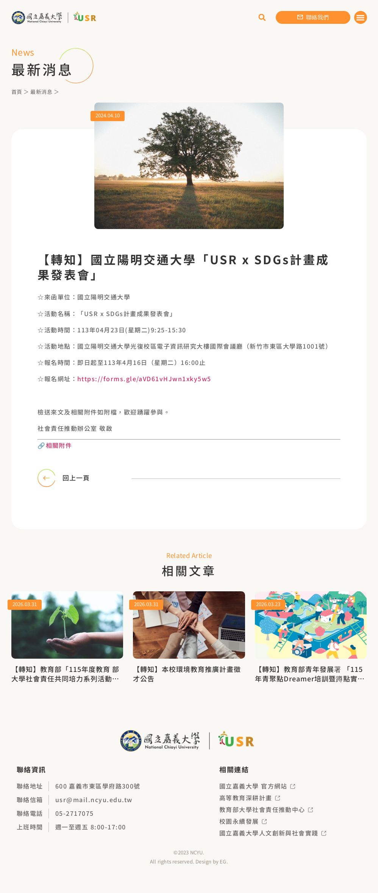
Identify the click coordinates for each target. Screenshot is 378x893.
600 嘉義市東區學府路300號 (98, 785)
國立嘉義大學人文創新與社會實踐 (272, 832)
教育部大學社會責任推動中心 (266, 809)
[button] (360, 17)
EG (223, 861)
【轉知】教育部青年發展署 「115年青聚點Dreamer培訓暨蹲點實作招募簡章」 (310, 677)
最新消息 (41, 91)
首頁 (16, 91)
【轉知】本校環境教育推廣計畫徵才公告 (187, 673)
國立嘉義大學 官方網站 (257, 785)
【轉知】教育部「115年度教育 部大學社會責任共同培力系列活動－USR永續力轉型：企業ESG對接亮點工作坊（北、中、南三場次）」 (65, 682)
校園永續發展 (243, 820)
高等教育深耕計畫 (249, 797)
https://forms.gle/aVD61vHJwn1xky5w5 (144, 378)
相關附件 (59, 444)
